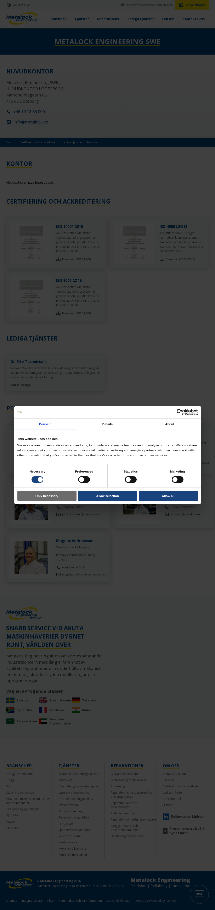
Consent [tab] (45, 424)
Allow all (168, 496)
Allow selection (107, 496)
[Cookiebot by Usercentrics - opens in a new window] (180, 412)
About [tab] (169, 424)
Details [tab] (107, 424)
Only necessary (46, 496)
